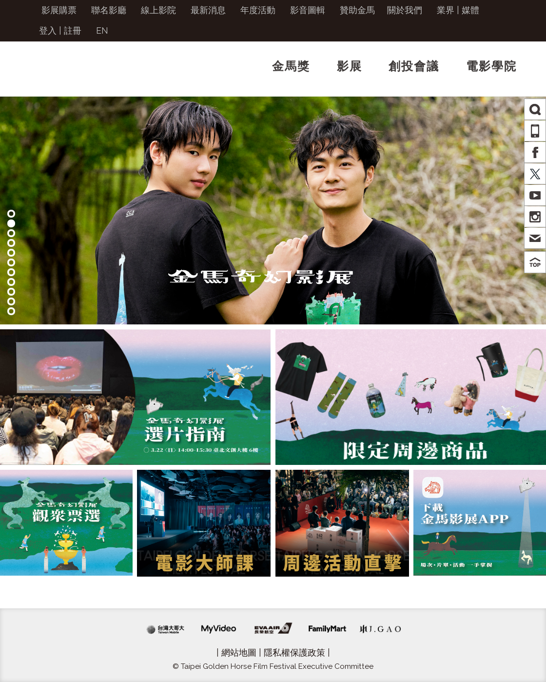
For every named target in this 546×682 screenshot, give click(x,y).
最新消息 (208, 10)
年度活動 (257, 10)
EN (102, 30)
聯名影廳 (108, 10)
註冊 (72, 30)
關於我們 (404, 10)
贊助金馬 (357, 10)
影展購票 (59, 10)
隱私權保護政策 (294, 652)
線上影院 (158, 10)
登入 (48, 30)
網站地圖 (238, 652)
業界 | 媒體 (458, 10)
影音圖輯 (307, 10)
